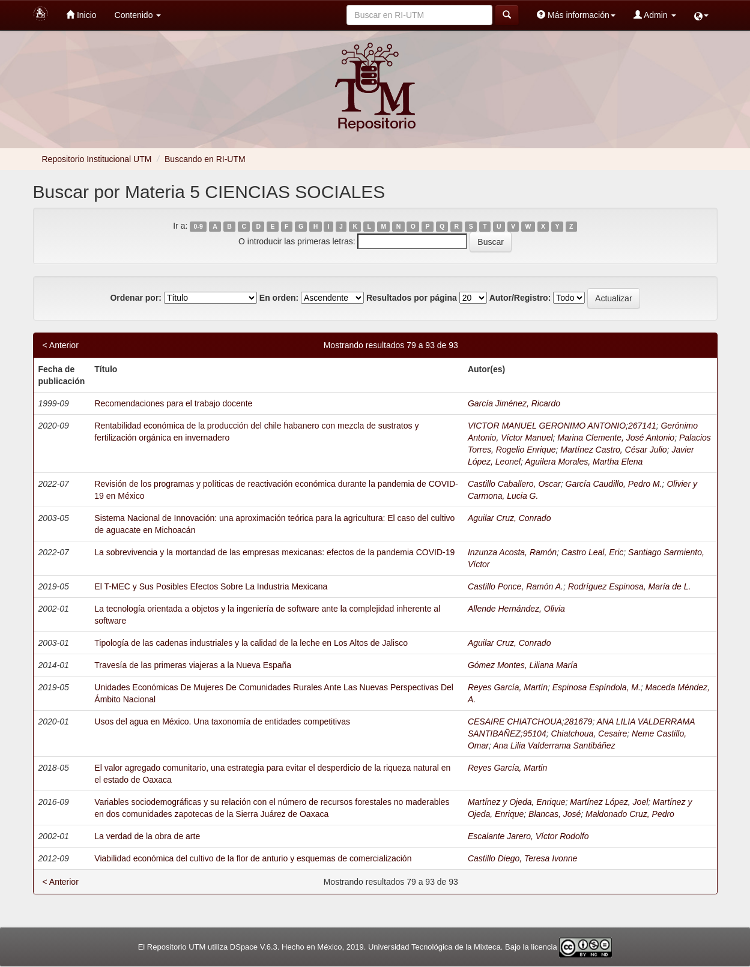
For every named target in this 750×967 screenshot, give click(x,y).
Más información (576, 15)
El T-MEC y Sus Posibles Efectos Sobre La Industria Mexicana (210, 586)
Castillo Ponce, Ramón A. (515, 586)
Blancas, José (554, 814)
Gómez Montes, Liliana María (523, 665)
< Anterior (61, 345)
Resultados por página (411, 298)
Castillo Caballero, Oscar (514, 484)
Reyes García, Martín (508, 687)
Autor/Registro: (520, 298)
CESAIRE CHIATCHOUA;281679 (530, 721)
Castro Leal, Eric (592, 552)
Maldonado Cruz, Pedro (629, 814)
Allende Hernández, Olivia (516, 608)
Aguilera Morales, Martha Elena (584, 461)
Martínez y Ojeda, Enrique (517, 802)
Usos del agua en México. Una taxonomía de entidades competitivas (222, 721)
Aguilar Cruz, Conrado (509, 518)
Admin (655, 15)
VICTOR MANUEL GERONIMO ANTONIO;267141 (562, 425)
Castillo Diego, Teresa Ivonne (522, 858)
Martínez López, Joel (609, 802)
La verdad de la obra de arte (147, 836)
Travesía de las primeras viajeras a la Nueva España (192, 665)
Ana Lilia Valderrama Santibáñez (554, 745)
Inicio (81, 15)
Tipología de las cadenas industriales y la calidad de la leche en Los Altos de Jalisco (251, 643)
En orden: (278, 298)
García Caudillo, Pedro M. (614, 484)
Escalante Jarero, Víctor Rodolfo (528, 836)
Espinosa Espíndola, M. (596, 687)
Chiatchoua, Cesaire (589, 733)
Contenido (138, 15)
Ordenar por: (136, 298)
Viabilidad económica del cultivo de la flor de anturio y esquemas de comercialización (252, 858)
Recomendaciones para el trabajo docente (173, 403)
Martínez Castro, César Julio (613, 449)
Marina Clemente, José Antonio (615, 437)
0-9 (198, 226)
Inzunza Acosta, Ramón (512, 552)
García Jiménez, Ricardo (514, 403)
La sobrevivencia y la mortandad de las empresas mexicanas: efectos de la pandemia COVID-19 (274, 552)
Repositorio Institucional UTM (97, 159)
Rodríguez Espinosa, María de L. (629, 586)
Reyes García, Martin (507, 768)
